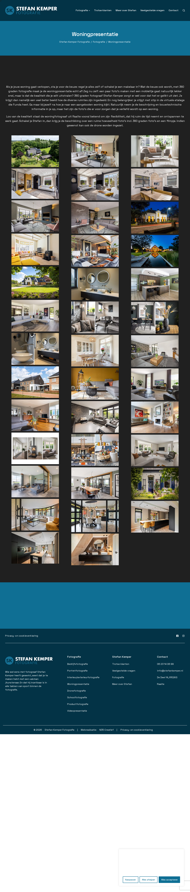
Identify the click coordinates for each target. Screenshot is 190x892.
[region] (151, 867)
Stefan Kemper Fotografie (59, 729)
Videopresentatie (77, 710)
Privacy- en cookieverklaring (21, 635)
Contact (173, 10)
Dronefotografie (76, 690)
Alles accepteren (169, 879)
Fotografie (82, 10)
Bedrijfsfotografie (77, 664)
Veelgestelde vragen (152, 10)
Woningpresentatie (78, 684)
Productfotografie (77, 704)
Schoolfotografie (77, 697)
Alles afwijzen (148, 879)
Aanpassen (130, 879)
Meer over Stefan (126, 10)
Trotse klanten (102, 10)
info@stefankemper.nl (170, 670)
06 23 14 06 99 (165, 664)
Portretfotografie (77, 670)
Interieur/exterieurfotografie (83, 677)
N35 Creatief (106, 729)
